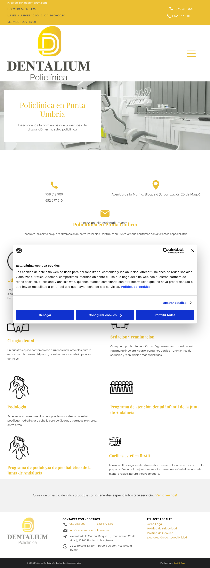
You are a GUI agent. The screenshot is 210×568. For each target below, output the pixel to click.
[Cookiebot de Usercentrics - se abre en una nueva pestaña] (166, 251)
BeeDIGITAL (179, 563)
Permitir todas (165, 315)
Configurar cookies (105, 315)
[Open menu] (191, 53)
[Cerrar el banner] (192, 250)
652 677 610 (181, 16)
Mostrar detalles (174, 302)
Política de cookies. (136, 286)
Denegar (45, 315)
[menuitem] (156, 524)
